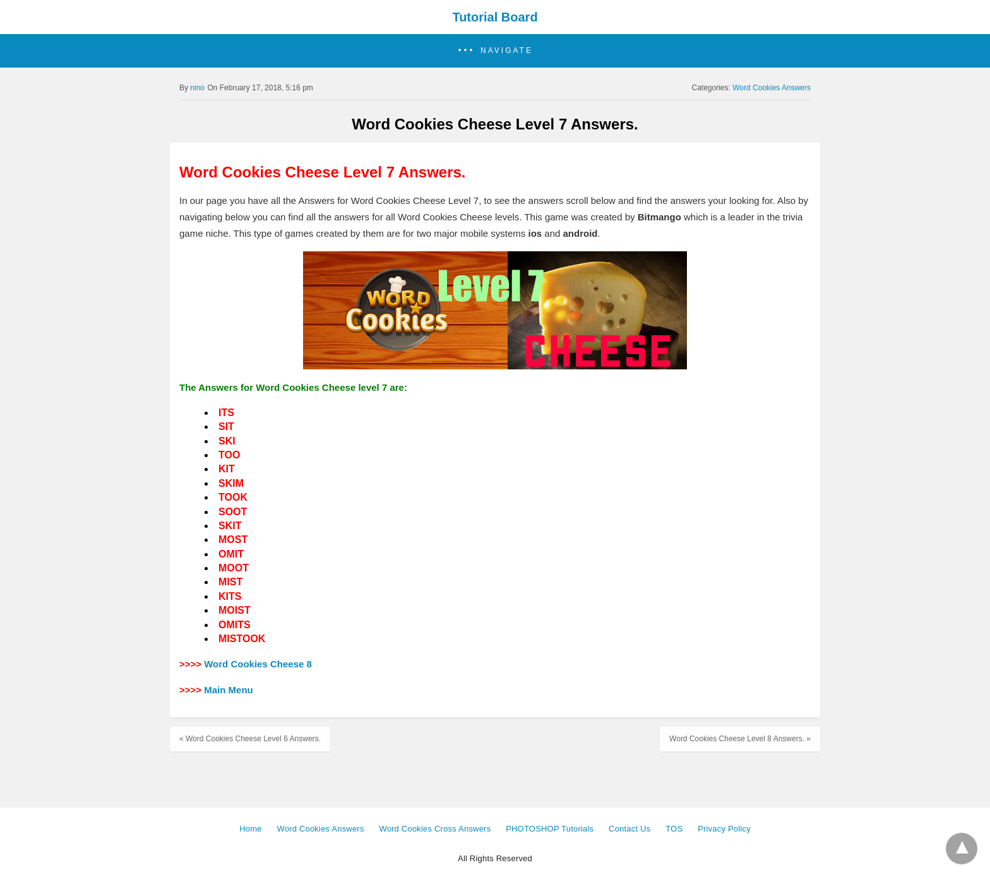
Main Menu (228, 689)
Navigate (506, 50)
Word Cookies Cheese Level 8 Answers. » (740, 738)
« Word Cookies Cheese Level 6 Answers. (250, 738)
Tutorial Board (494, 17)
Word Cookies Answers (771, 87)
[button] (495, 51)
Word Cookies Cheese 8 (258, 664)
